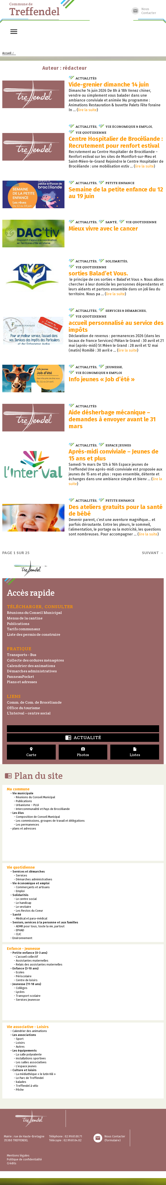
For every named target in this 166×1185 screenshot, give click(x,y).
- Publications (23, 801)
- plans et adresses (23, 828)
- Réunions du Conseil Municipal (34, 797)
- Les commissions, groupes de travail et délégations (49, 820)
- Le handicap (22, 903)
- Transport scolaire (27, 995)
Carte (31, 752)
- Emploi (19, 891)
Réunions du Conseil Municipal (34, 612)
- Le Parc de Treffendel (29, 1078)
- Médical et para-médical (30, 918)
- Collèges (20, 988)
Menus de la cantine (25, 618)
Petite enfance (119, 183)
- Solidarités (19, 895)
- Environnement (21, 938)
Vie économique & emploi (128, 126)
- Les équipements (23, 1050)
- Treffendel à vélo (26, 1085)
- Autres (19, 1046)
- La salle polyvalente (28, 1054)
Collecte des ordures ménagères (35, 660)
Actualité (83, 738)
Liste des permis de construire (33, 634)
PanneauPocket (20, 676)
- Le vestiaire (22, 906)
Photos (83, 752)
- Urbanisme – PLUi (26, 805)
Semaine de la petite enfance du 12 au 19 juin (116, 193)
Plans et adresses (22, 681)
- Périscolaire (23, 976)
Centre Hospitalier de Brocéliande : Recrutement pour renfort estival (116, 142)
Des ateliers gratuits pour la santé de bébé (116, 510)
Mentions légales (18, 1155)
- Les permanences (26, 824)
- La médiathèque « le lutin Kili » (35, 1074)
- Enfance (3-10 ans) (24, 968)
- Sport (18, 1038)
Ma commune (18, 789)
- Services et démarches (27, 871)
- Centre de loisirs (26, 980)
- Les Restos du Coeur (28, 910)
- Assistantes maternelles (31, 960)
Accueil (6, 53)
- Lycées (19, 992)
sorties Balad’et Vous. (98, 273)
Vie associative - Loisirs (28, 1027)
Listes (134, 752)
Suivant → (153, 553)
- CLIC (17, 934)
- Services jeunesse (27, 999)
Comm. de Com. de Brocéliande (34, 702)
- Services (20, 875)
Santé (111, 222)
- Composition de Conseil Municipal (37, 816)
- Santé (15, 914)
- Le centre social (25, 899)
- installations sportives (30, 1058)
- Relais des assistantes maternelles (38, 964)
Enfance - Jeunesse (23, 948)
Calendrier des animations (31, 665)
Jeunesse (113, 367)
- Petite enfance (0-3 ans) (28, 952)
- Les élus (17, 813)
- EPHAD (19, 930)
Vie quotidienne (91, 132)
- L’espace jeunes (25, 1066)
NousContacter (143, 11)
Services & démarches (125, 310)
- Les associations (23, 1035)
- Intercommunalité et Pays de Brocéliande (42, 809)
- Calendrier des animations (28, 1031)
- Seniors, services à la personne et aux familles (44, 922)
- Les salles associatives (30, 1062)
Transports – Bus (21, 654)
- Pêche (19, 1089)
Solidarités (116, 261)
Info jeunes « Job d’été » (102, 379)
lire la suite (87, 110)
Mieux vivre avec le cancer (103, 228)
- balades (20, 1082)
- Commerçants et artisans (32, 887)
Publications (18, 623)
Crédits (11, 1163)
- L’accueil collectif (26, 956)
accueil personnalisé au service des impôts (116, 326)
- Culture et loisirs (23, 1070)
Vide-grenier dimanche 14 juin (109, 84)
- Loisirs (19, 1042)
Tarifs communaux (23, 629)
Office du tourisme (23, 707)
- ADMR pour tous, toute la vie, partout (39, 926)
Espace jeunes (118, 445)
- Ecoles (19, 972)
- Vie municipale (21, 793)
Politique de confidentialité (24, 1159)
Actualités (86, 78)
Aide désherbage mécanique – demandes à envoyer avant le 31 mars (112, 419)
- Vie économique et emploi (30, 883)
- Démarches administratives (33, 879)
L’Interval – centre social (29, 713)
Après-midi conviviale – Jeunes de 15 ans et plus (113, 455)
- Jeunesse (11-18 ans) (25, 984)
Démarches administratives (32, 671)
